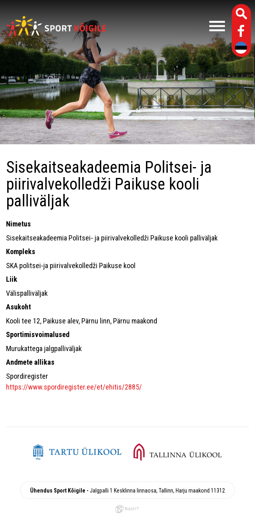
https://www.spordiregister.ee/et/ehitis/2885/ (74, 387)
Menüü (169, 26)
